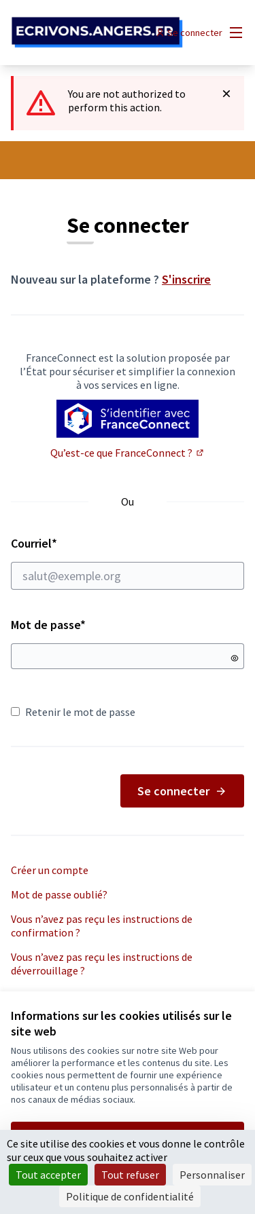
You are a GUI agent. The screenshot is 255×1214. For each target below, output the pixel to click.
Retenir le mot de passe (73, 712)
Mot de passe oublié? (59, 894)
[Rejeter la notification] (226, 93)
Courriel (127, 562)
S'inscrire (186, 279)
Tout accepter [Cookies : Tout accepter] (48, 1174)
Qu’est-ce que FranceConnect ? (127, 452)
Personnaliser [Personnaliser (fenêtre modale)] (212, 1174)
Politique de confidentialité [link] (130, 1196)
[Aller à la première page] (97, 33)
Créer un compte (49, 870)
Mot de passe (48, 624)
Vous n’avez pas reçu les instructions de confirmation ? (101, 925)
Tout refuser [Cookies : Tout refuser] (130, 1174)
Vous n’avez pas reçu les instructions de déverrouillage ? (101, 963)
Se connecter (182, 791)
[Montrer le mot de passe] (235, 658)
